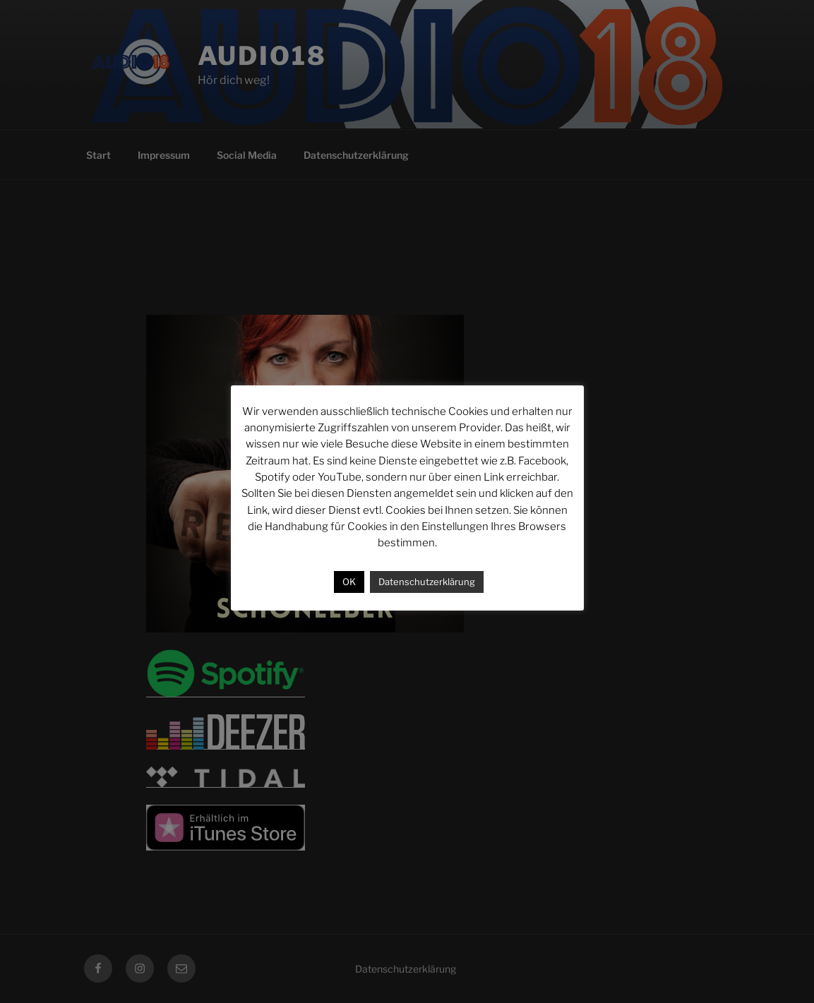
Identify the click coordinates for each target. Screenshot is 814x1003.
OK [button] (349, 581)
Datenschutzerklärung (426, 581)
